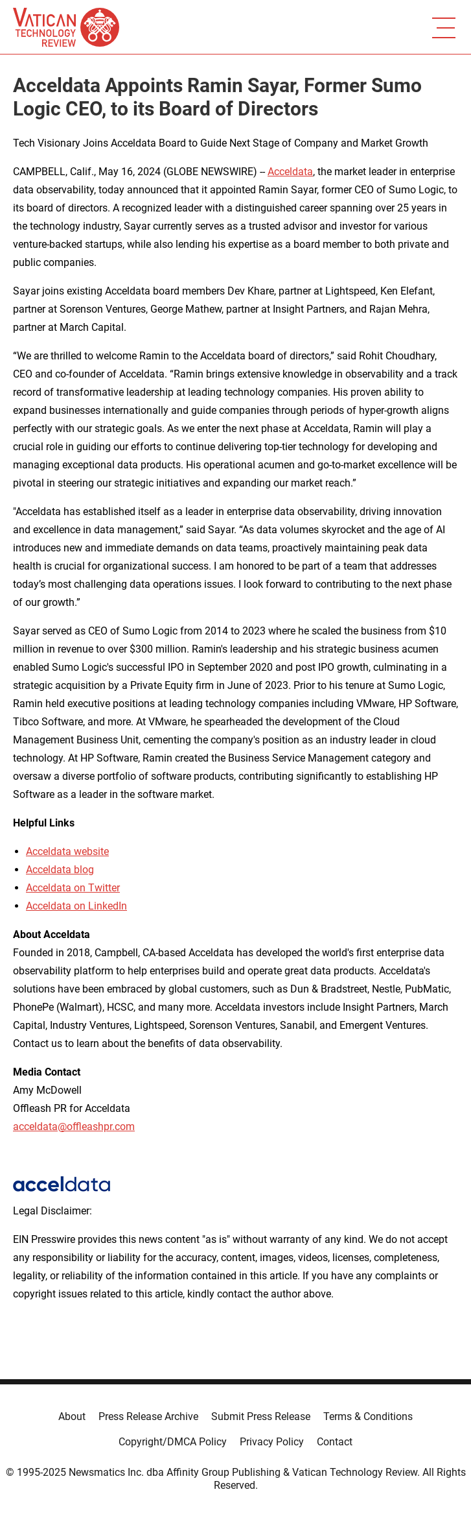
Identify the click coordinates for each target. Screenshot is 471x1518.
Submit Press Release (260, 1416)
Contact (334, 1442)
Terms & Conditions (368, 1416)
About (72, 1416)
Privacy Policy (272, 1442)
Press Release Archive (148, 1416)
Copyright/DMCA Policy (173, 1442)
